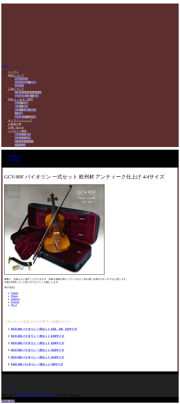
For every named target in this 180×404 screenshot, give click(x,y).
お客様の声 (14, 124)
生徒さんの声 (23, 138)
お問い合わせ (16, 127)
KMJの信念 (21, 79)
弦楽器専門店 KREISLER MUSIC (36, 395)
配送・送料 (21, 106)
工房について (16, 89)
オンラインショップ (20, 120)
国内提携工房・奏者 (27, 96)
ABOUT (19, 85)
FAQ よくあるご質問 (20, 99)
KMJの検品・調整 (25, 82)
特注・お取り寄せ (25, 110)
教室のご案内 (23, 134)
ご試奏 (19, 113)
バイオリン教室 (17, 131)
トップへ (13, 72)
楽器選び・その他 (25, 117)
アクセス (20, 145)
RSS (11, 389)
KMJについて (16, 75)
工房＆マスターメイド (28, 92)
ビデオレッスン (24, 141)
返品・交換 (21, 103)
